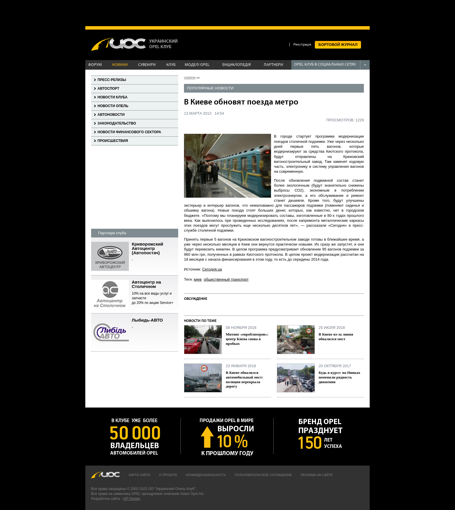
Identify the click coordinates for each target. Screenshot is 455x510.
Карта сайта (139, 475)
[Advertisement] (227, 13)
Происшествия (113, 141)
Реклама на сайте (317, 475)
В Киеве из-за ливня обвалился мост (336, 336)
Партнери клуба (112, 233)
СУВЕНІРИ (147, 65)
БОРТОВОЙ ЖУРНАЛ (338, 44)
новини (190, 77)
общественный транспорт (226, 279)
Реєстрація (302, 45)
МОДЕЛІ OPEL (197, 65)
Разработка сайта (105, 499)
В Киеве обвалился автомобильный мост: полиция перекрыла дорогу (244, 379)
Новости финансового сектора (129, 132)
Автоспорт (108, 88)
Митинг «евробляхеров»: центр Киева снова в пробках (247, 338)
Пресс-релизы (112, 80)
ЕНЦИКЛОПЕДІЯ (236, 65)
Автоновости (111, 115)
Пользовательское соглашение (263, 475)
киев (198, 279)
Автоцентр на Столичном (155, 292)
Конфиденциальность (206, 475)
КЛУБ (171, 65)
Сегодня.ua (212, 269)
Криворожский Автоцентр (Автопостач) (155, 252)
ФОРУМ (95, 65)
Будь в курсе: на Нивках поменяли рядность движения (339, 377)
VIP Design (131, 499)
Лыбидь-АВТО (155, 324)
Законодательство (117, 123)
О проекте (168, 475)
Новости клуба (112, 97)
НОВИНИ (120, 65)
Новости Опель (113, 106)
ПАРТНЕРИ (273, 65)
